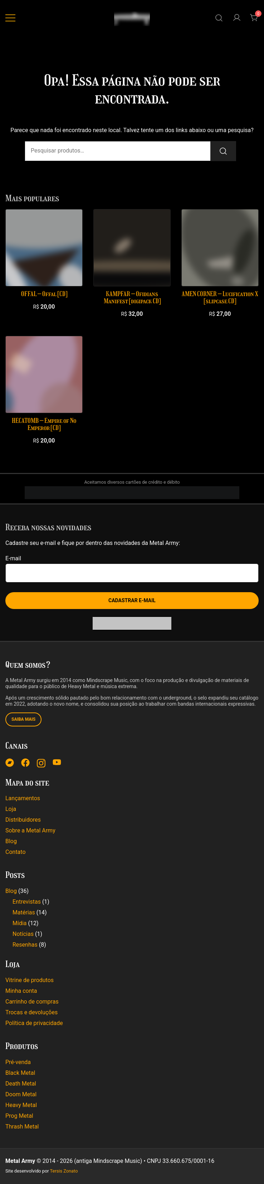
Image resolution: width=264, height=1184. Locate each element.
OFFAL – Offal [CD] (44, 294)
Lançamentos (22, 798)
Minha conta (21, 990)
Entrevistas (27, 901)
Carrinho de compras (32, 1001)
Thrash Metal (22, 1126)
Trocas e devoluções (31, 1012)
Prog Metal (19, 1115)
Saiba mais (23, 719)
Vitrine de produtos (29, 980)
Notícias (23, 934)
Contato (15, 852)
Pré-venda (18, 1062)
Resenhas (25, 944)
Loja (10, 809)
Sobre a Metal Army (30, 830)
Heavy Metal (21, 1105)
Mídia (20, 923)
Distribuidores (23, 819)
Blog (11, 841)
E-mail (13, 558)
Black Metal (20, 1072)
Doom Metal (20, 1094)
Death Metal (20, 1083)
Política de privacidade (34, 1023)
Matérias (24, 912)
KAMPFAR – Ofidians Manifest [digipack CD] (132, 297)
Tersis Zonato (64, 1171)
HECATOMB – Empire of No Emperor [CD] (44, 424)
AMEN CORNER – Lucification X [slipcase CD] (220, 297)
